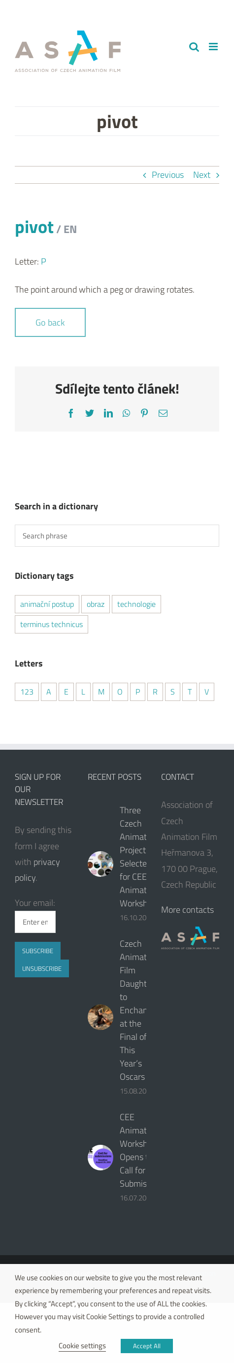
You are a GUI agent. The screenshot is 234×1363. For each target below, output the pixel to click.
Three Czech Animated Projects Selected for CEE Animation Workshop (139, 856)
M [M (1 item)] (101, 692)
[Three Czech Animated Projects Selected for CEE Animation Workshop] (100, 864)
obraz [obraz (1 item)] (95, 604)
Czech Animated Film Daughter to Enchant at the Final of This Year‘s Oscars (138, 1010)
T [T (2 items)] (190, 692)
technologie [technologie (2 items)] (136, 604)
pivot (46, 226)
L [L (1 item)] (83, 692)
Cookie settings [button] (82, 1345)
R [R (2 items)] (155, 692)
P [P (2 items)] (137, 692)
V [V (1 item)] (206, 692)
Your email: (35, 902)
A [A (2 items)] (48, 692)
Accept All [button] (147, 1346)
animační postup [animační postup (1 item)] (47, 604)
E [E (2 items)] (66, 692)
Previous (168, 174)
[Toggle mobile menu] (214, 46)
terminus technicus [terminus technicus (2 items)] (51, 624)
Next (201, 174)
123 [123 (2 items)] (26, 692)
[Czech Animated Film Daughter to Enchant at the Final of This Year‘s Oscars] (100, 1017)
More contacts (187, 909)
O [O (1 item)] (120, 692)
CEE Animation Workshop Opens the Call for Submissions (143, 1150)
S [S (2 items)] (172, 692)
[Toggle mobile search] (194, 46)
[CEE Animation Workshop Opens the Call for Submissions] (100, 1157)
